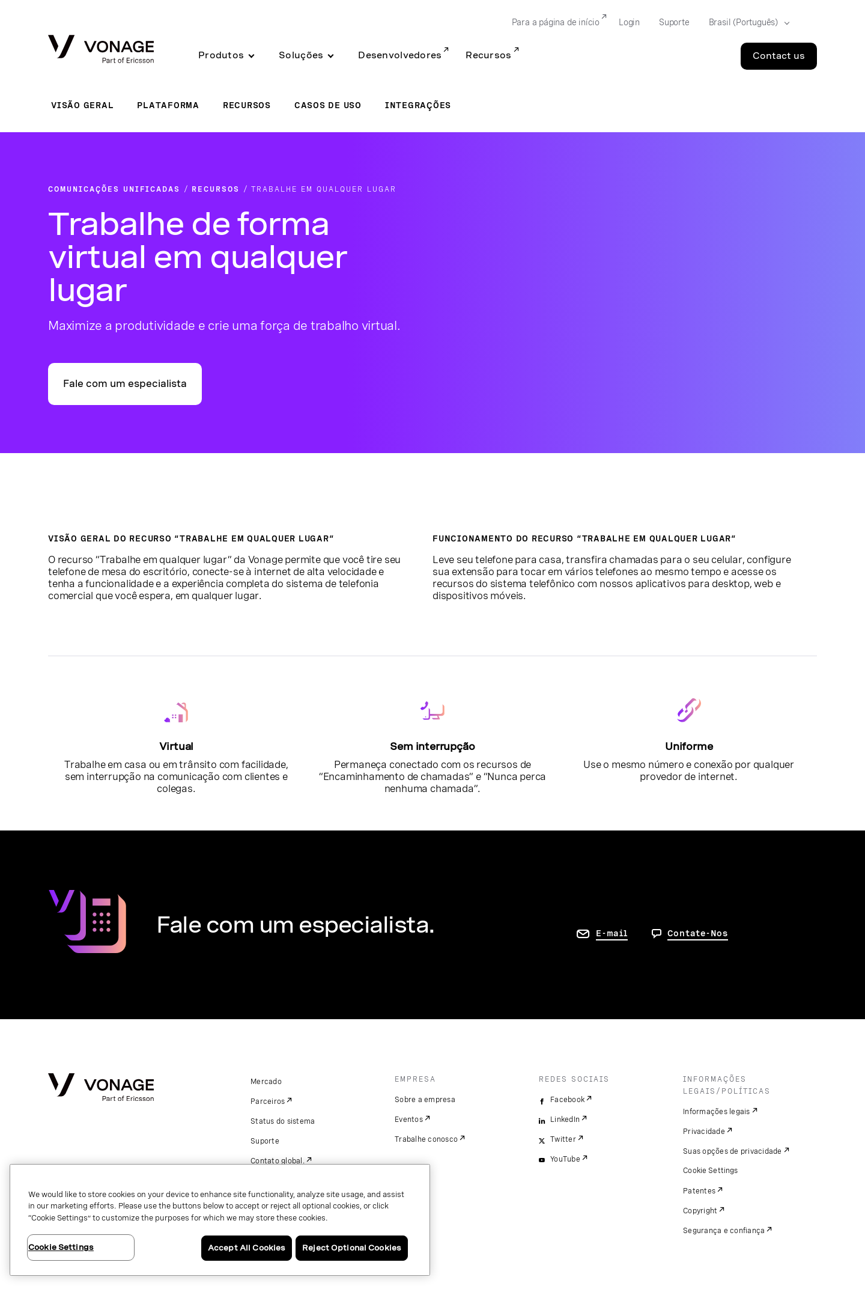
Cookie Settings (711, 1170)
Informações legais (716, 1112)
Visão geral (82, 105)
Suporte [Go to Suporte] (674, 22)
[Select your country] (745, 23)
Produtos (221, 55)
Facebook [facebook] (567, 1099)
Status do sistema (282, 1121)
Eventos (409, 1119)
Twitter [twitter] (563, 1139)
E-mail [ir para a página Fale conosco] (612, 933)
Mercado (266, 1081)
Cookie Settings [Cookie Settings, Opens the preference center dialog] (61, 1247)
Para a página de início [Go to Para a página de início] (555, 22)
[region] (220, 1220)
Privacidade (704, 1131)
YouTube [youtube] (565, 1159)
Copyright (700, 1211)
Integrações (418, 105)
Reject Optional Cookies (351, 1247)
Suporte (264, 1141)
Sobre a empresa (425, 1099)
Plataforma (168, 105)
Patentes (699, 1191)
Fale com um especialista (125, 383)
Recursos (488, 55)
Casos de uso (328, 105)
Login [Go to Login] (629, 22)
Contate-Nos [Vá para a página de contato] (697, 933)
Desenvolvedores (400, 55)
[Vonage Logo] (101, 50)
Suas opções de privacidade (732, 1151)
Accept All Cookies (246, 1247)
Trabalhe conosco (426, 1139)
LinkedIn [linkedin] (565, 1119)
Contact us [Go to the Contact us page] (779, 55)
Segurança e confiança (724, 1230)
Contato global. (277, 1161)
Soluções (301, 55)
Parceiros (267, 1101)
